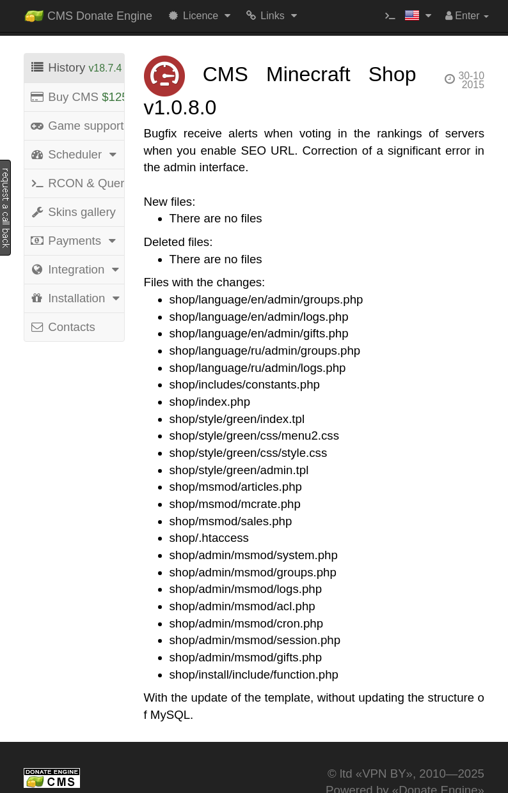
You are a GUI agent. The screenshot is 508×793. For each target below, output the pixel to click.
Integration (76, 269)
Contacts (62, 327)
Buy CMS (76, 97)
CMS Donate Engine (88, 13)
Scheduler (74, 154)
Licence (200, 15)
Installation (76, 298)
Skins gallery (72, 212)
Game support (76, 125)
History (75, 67)
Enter (467, 15)
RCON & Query (76, 183)
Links (272, 15)
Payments (74, 240)
